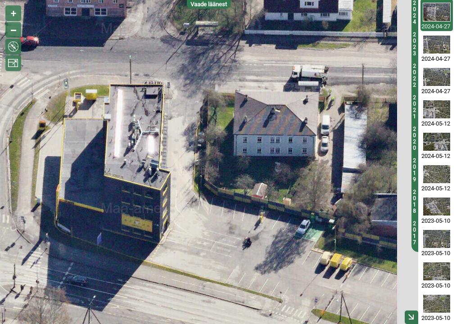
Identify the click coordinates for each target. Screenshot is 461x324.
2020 (414, 138)
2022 (414, 75)
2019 (414, 170)
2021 (414, 107)
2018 (414, 201)
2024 (414, 12)
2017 (414, 233)
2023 (414, 44)
